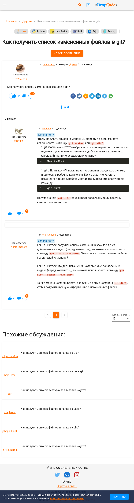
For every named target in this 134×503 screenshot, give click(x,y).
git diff (54, 188)
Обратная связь (67, 485)
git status (55, 161)
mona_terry (48, 64)
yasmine (46, 128)
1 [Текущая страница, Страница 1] (56, 314)
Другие (73, 64)
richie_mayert (49, 234)
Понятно (119, 496)
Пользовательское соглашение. (67, 498)
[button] (121, 318)
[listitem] (67, 352)
